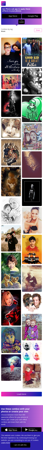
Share (38, 30)
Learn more (5, 442)
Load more (21, 394)
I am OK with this (20, 445)
